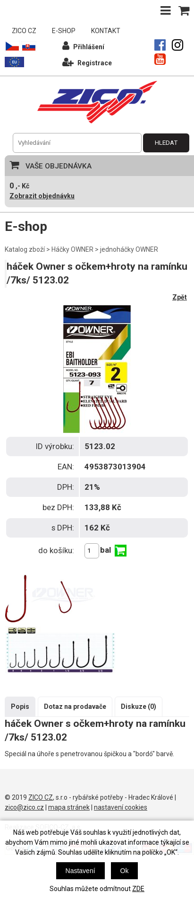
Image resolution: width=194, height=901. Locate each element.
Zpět (179, 297)
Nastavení (80, 870)
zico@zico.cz (24, 807)
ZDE (138, 888)
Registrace (87, 62)
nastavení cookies (120, 807)
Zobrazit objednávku (42, 196)
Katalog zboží (25, 249)
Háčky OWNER (72, 249)
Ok (124, 870)
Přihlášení (83, 46)
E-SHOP (64, 31)
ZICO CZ (24, 31)
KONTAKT (105, 31)
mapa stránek (69, 807)
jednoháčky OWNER (129, 249)
